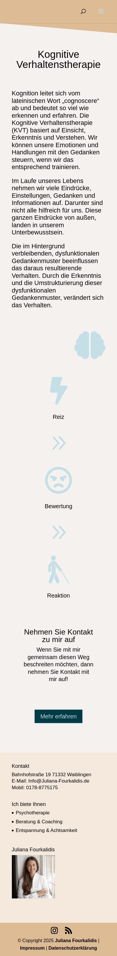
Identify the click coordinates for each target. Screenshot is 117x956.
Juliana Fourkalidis (76, 940)
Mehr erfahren (58, 716)
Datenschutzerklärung (73, 948)
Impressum (33, 948)
